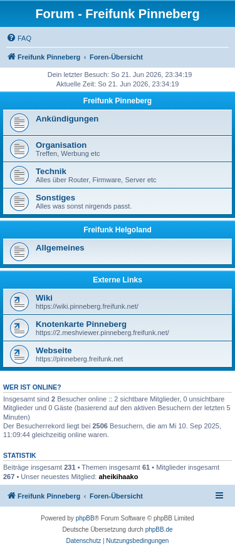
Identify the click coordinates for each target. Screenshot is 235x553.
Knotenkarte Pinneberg (81, 324)
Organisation (61, 145)
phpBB (85, 518)
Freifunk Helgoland (117, 229)
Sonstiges (55, 197)
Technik (51, 171)
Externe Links (117, 280)
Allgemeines (60, 247)
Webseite (54, 350)
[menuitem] (18, 38)
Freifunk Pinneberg (117, 100)
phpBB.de (159, 529)
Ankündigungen (67, 118)
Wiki (44, 297)
